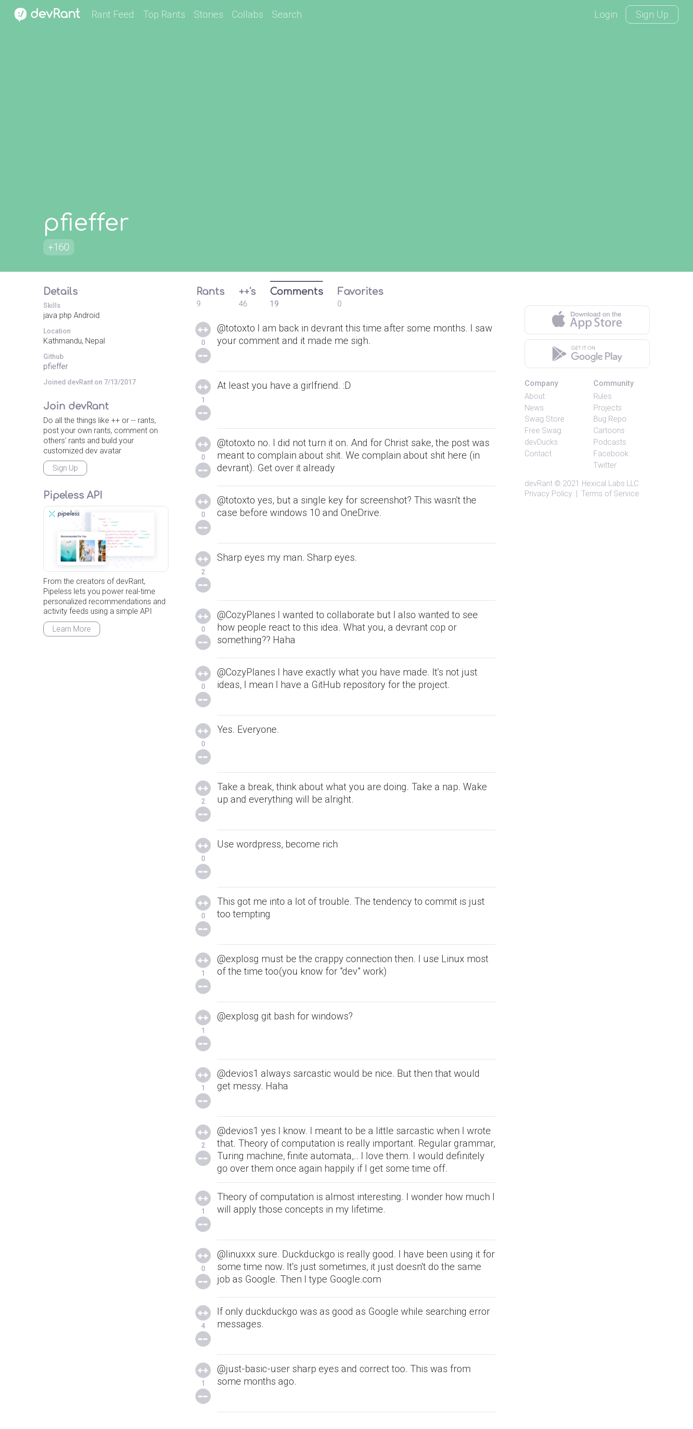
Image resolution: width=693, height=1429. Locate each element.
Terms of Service (610, 493)
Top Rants (164, 14)
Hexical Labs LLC (610, 483)
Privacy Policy (548, 493)
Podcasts (609, 442)
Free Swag (543, 430)
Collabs (247, 14)
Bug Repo (610, 418)
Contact (538, 453)
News (534, 407)
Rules (602, 396)
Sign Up (652, 14)
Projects (607, 407)
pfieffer (55, 366)
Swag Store (545, 418)
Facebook (611, 453)
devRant (538, 483)
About (535, 396)
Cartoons (609, 430)
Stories (208, 14)
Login (605, 14)
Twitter (604, 465)
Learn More (71, 629)
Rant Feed (112, 14)
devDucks (541, 442)
